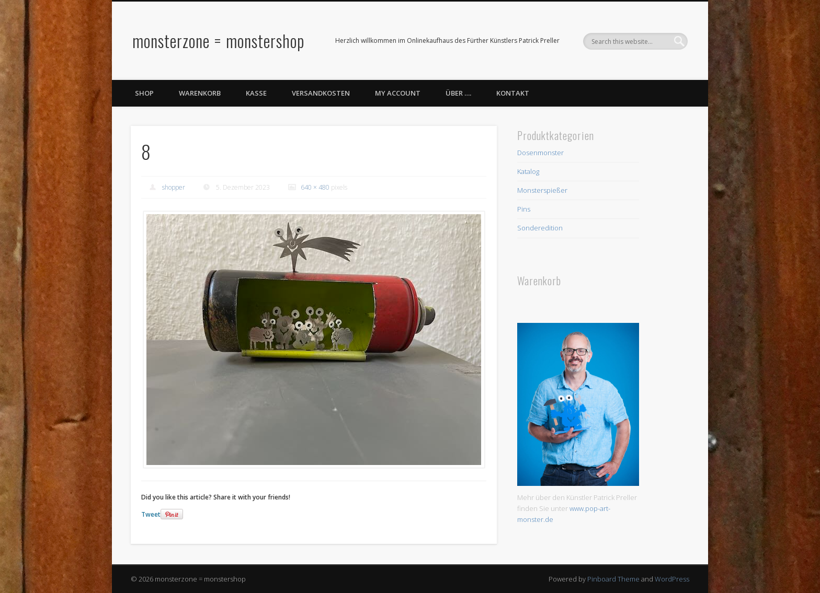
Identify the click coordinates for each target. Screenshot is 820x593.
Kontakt (512, 93)
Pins (523, 209)
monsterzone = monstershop (218, 40)
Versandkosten (321, 93)
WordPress (672, 579)
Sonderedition (540, 227)
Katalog (528, 171)
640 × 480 (315, 187)
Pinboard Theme (613, 579)
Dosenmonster (540, 152)
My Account (397, 93)
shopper (173, 187)
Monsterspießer (542, 190)
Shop (144, 93)
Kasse (256, 93)
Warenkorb (200, 93)
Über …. (458, 93)
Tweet (151, 514)
